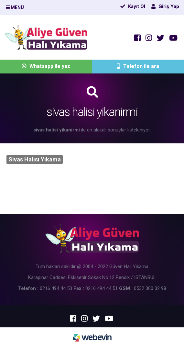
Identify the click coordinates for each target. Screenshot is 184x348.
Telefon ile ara (138, 66)
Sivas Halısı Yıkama (34, 159)
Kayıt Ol (132, 6)
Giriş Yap (165, 6)
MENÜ (15, 7)
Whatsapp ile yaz (46, 66)
